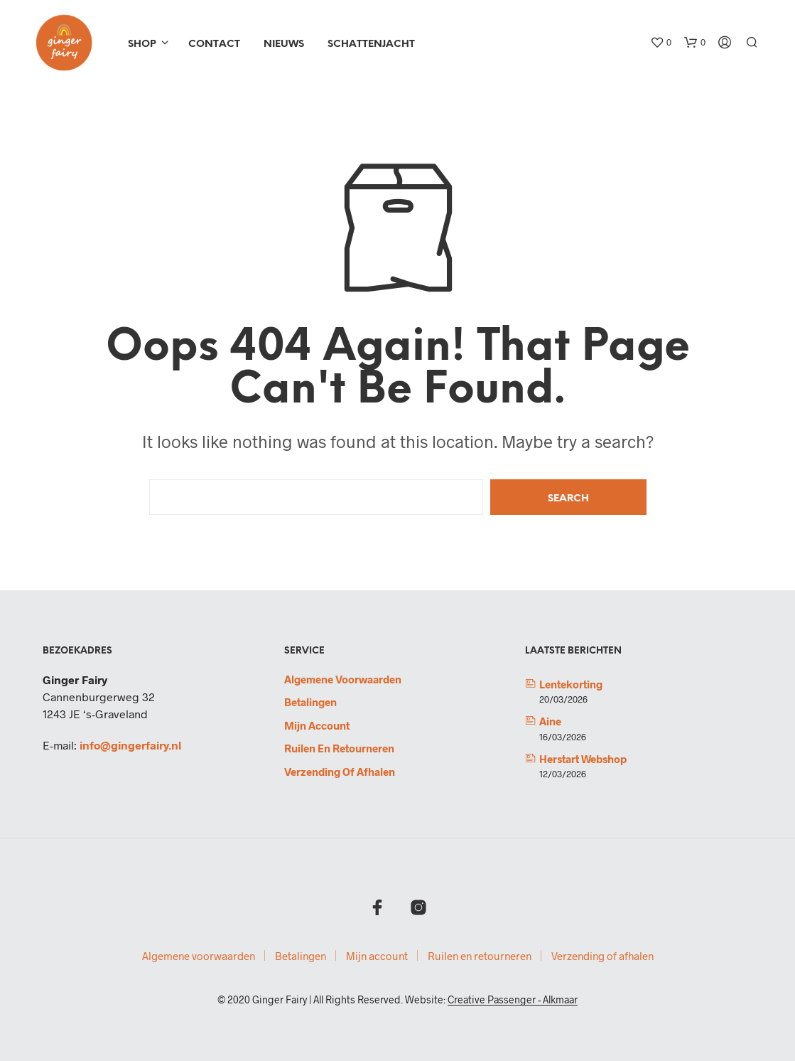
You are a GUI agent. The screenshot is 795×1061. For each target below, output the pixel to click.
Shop (142, 44)
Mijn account (317, 725)
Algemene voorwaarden (342, 679)
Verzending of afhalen (339, 771)
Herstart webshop (583, 758)
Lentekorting (570, 684)
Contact (214, 44)
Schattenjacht (371, 44)
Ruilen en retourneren (339, 748)
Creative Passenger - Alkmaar (513, 1000)
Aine (550, 721)
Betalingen (310, 701)
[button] (660, 43)
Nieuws (284, 44)
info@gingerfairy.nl (130, 745)
